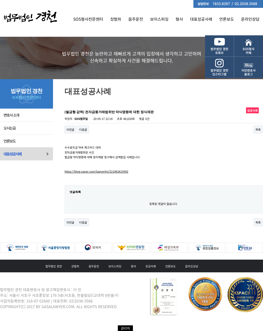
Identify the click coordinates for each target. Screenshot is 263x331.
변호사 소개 (11, 115)
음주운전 (135, 19)
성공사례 (150, 266)
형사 (179, 19)
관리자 (125, 328)
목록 (258, 129)
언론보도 (226, 19)
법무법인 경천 (53, 266)
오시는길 (10, 128)
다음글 (83, 129)
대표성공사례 (201, 19)
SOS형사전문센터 (88, 19)
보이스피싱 (159, 19)
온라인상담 (250, 19)
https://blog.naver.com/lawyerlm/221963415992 (96, 171)
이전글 (70, 129)
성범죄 (115, 19)
